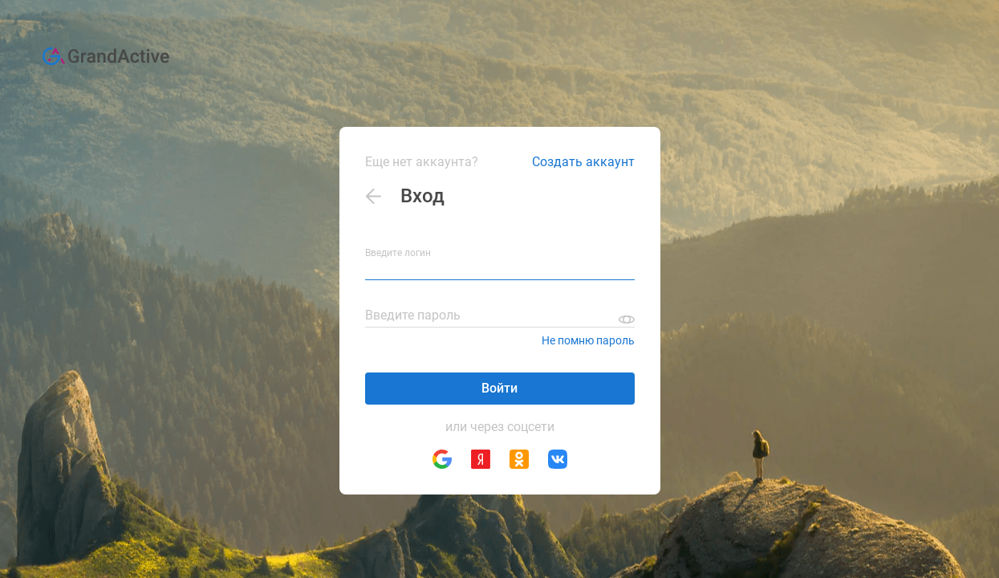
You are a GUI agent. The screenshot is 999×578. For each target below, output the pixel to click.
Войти (499, 388)
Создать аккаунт (583, 161)
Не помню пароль (588, 340)
